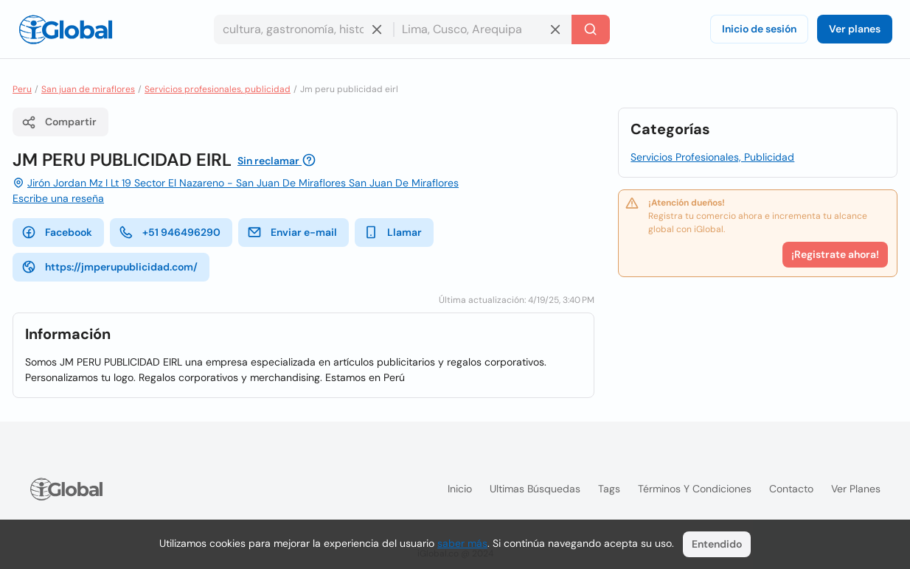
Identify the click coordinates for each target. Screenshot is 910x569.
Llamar (393, 232)
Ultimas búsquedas (535, 488)
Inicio (460, 488)
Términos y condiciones (694, 488)
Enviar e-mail (292, 232)
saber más (462, 543)
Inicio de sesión (759, 28)
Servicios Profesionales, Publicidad (712, 157)
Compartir (59, 122)
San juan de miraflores (88, 89)
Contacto (791, 488)
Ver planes (855, 28)
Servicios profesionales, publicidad (218, 89)
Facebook (56, 232)
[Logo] (66, 29)
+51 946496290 (169, 232)
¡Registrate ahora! (835, 254)
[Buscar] (591, 29)
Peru (22, 89)
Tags (609, 488)
